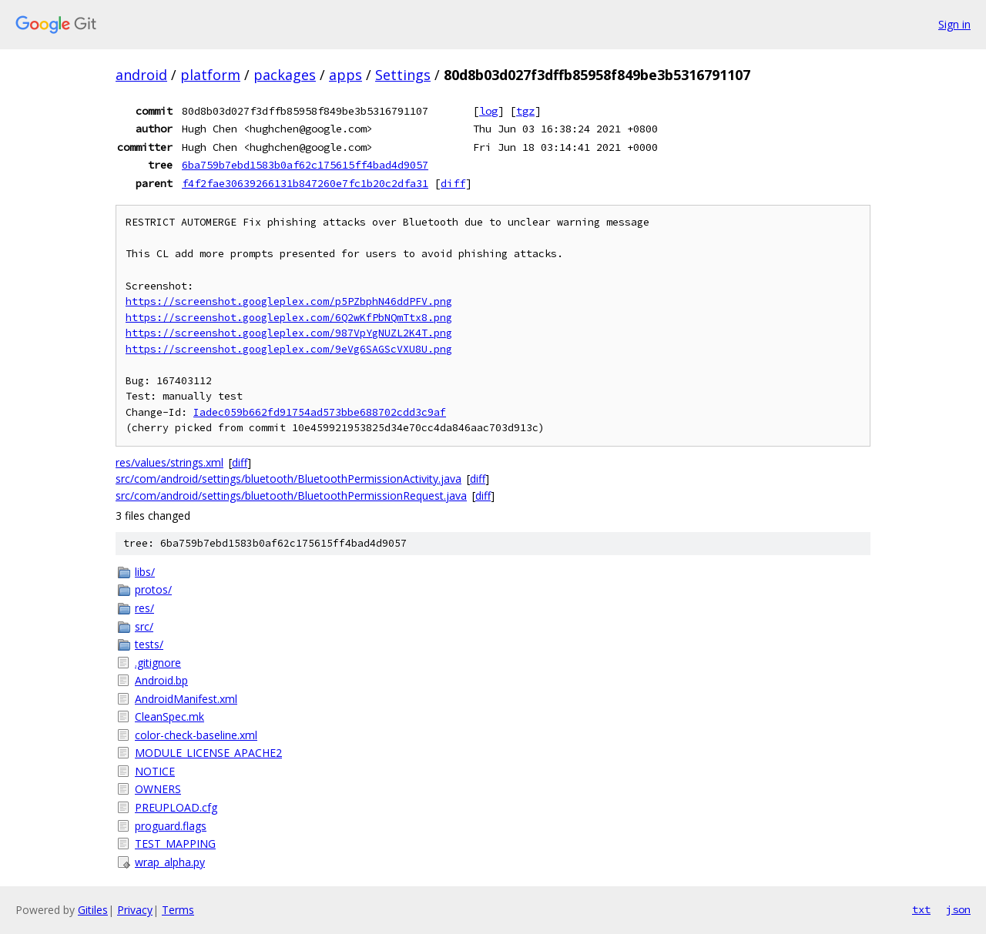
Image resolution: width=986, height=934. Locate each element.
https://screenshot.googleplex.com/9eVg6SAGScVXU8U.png (289, 349)
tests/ (149, 644)
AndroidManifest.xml (186, 698)
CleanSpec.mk (169, 716)
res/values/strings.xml (169, 462)
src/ (144, 626)
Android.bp (161, 680)
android (141, 74)
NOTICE (155, 771)
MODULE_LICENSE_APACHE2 (208, 752)
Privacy (135, 909)
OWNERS (158, 789)
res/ (144, 608)
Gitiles (93, 909)
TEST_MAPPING (175, 843)
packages (284, 74)
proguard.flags (170, 826)
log (488, 111)
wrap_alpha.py (170, 862)
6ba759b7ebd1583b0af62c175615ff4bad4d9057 (305, 165)
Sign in (954, 24)
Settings (403, 74)
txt (921, 909)
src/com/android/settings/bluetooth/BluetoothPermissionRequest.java (291, 495)
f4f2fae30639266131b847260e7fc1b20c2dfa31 (305, 183)
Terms (178, 909)
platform (210, 74)
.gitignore (158, 662)
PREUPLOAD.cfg (176, 807)
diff (453, 183)
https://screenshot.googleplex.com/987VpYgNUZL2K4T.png (289, 333)
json (958, 909)
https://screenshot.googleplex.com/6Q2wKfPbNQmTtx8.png (289, 317)
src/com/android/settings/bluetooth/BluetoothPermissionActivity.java (288, 478)
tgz (525, 111)
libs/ (145, 571)
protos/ (153, 589)
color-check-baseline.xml (196, 735)
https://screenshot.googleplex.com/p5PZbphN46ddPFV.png (289, 301)
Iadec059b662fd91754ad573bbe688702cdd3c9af (319, 412)
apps (345, 74)
